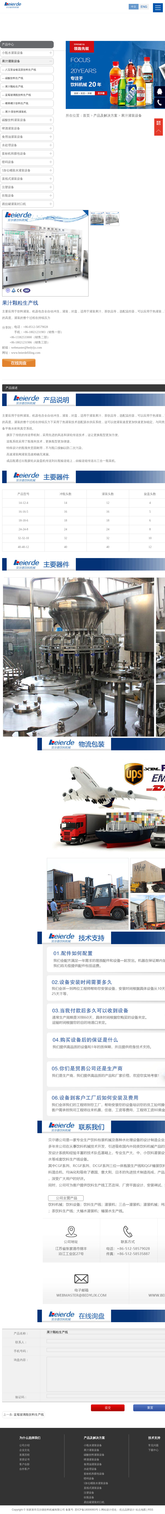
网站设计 (106, 1509)
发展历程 (24, 1454)
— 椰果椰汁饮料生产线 (15, 103)
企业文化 (24, 1450)
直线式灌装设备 (12, 178)
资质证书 (24, 1459)
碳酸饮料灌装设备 (14, 120)
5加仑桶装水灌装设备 (16, 170)
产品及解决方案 (105, 115)
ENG (144, 6)
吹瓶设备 (8, 195)
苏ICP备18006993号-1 (88, 1509)
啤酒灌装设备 (11, 128)
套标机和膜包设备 (14, 153)
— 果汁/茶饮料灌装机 (14, 111)
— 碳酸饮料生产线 (12, 78)
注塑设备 (8, 187)
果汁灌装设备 (11, 61)
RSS (150, 1509)
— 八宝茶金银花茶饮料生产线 (19, 69)
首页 (86, 115)
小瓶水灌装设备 (12, 52)
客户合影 (24, 1464)
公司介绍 (24, 1445)
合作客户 (24, 1469)
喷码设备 (8, 162)
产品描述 (12, 387)
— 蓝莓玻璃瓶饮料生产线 (16, 94)
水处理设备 (9, 145)
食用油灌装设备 (12, 136)
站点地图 (141, 1509)
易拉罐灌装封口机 (14, 204)
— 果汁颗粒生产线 (12, 86)
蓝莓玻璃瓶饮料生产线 (29, 1414)
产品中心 (8, 44)
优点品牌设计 (127, 1509)
